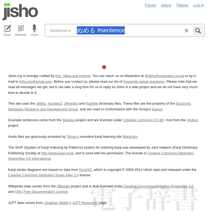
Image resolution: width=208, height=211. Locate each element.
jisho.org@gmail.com (35, 81)
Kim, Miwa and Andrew (72, 76)
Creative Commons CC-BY (143, 120)
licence (157, 109)
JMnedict (71, 103)
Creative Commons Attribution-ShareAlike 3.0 (158, 186)
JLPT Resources (85, 203)
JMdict (41, 103)
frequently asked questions (143, 81)
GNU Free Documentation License (41, 192)
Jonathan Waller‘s (57, 203)
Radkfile (92, 103)
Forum (150, 5)
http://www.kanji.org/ (56, 153)
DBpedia (63, 186)
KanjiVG (85, 170)
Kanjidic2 (55, 103)
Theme (182, 5)
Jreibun (192, 120)
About (166, 5)
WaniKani (130, 137)
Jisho (20, 11)
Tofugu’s (72, 137)
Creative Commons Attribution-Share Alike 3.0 (43, 175)
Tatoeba (68, 120)
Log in (198, 5)
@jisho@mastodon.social (164, 76)
